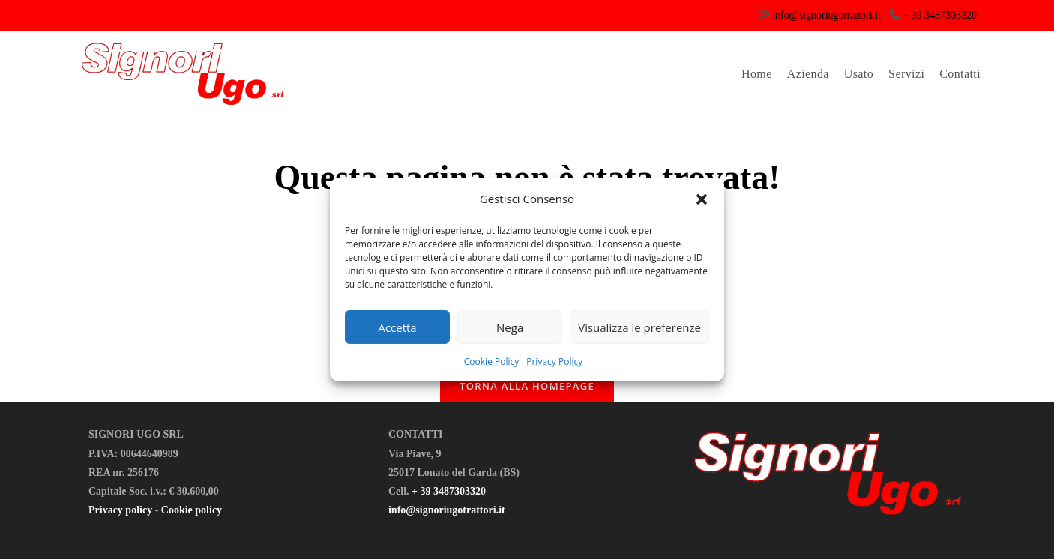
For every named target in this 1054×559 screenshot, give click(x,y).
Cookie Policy (491, 361)
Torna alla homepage (527, 386)
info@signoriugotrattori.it (826, 15)
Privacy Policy (554, 361)
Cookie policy (191, 510)
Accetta (397, 326)
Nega (509, 326)
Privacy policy (120, 510)
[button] (701, 198)
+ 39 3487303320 (940, 15)
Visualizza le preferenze (639, 326)
